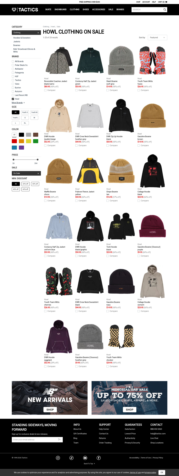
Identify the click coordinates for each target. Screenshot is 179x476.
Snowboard (61, 9)
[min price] (16, 163)
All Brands (19, 61)
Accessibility (134, 458)
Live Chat (154, 438)
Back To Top (89, 464)
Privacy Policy (158, 458)
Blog (75, 438)
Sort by (142, 37)
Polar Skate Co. (21, 65)
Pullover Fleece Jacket (90, 175)
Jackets (16, 41)
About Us (77, 429)
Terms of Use (146, 458)
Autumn (18, 91)
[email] (37, 439)
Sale (110, 9)
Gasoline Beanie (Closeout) (152, 230)
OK (161, 472)
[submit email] (59, 439)
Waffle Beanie (59, 175)
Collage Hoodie (152, 175)
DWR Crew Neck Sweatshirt (90, 119)
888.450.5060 (156, 429)
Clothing (74, 9)
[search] (149, 9)
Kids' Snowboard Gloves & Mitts (24, 50)
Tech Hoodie (121, 230)
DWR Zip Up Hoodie (121, 119)
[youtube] (85, 458)
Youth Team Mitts (152, 64)
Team (75, 443)
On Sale (26, 173)
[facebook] (99, 458)
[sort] (157, 37)
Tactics (25, 9)
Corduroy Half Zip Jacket (90, 64)
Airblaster (19, 69)
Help (154, 2)
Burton (18, 88)
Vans (17, 84)
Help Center (104, 429)
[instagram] (58, 458)
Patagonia (19, 73)
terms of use (135, 472)
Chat (138, 2)
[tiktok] (71, 458)
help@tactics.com (158, 434)
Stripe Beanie (121, 175)
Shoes (86, 9)
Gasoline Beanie (152, 119)
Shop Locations (156, 443)
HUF (16, 76)
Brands (120, 9)
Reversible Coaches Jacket (59, 64)
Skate (48, 9)
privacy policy (150, 472)
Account (146, 2)
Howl (15, 99)
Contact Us (103, 434)
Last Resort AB (21, 95)
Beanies (16, 45)
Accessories (98, 9)
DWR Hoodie (59, 119)
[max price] (38, 163)
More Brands (18, 103)
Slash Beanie (121, 64)
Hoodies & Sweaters (21, 38)
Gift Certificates (80, 434)
